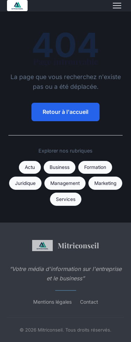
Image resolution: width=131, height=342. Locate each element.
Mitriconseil (65, 245)
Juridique (25, 183)
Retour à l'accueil (65, 111)
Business (60, 167)
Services (65, 199)
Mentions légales (52, 302)
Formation (95, 167)
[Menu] (117, 5)
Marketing (105, 183)
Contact (89, 302)
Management (65, 183)
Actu (30, 167)
